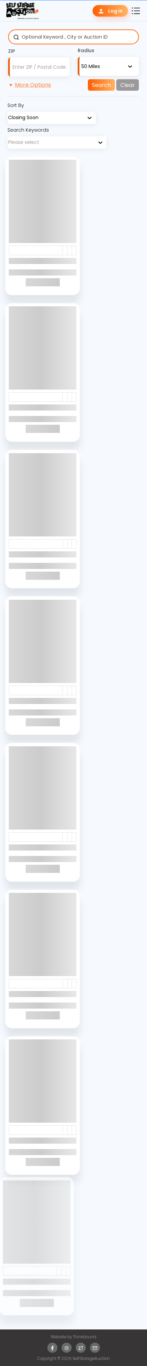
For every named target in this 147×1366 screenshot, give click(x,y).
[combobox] (81, 66)
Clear (127, 85)
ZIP (11, 51)
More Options (29, 85)
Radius (86, 50)
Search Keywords (28, 130)
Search (101, 85)
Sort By (15, 105)
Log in (110, 11)
